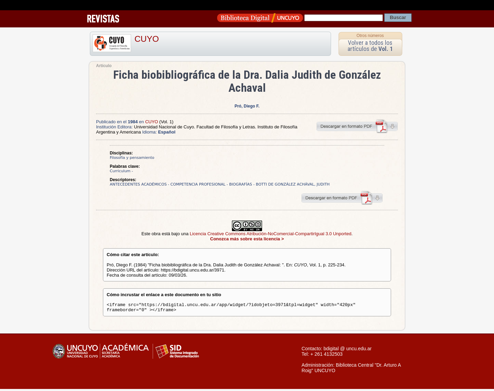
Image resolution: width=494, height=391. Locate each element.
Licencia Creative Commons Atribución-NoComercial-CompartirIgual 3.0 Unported (270, 233)
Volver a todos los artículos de (370, 45)
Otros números (370, 35)
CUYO (146, 38)
